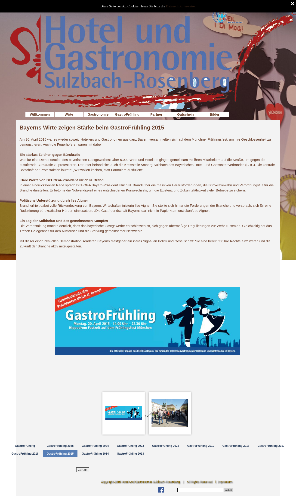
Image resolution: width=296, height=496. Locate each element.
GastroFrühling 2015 (60, 453)
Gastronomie (98, 114)
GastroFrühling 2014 (95, 453)
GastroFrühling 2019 (200, 445)
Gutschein (185, 114)
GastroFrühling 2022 (165, 445)
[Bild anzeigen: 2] (170, 413)
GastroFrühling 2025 (60, 445)
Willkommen (40, 114)
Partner (156, 114)
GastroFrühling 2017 (271, 445)
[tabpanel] (147, 186)
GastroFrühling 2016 (25, 453)
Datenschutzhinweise (180, 6)
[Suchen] (200, 490)
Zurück (82, 469)
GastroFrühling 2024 (95, 445)
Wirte (69, 114)
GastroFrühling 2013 (130, 453)
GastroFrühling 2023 (130, 445)
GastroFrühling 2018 (236, 445)
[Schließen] (292, 4)
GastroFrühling (127, 114)
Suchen (228, 490)
